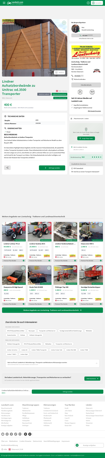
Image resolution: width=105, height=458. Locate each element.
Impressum (66, 441)
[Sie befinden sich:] (72, 118)
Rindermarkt (48, 415)
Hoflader (22, 335)
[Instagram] (7, 434)
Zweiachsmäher (11, 335)
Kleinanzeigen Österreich (94, 411)
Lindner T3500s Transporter (39, 350)
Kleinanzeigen (5, 413)
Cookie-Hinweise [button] (25, 441)
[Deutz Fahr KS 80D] (39, 285)
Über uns (4, 441)
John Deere (68, 411)
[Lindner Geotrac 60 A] (39, 242)
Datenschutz (37, 441)
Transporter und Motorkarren (47, 331)
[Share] (7, 167)
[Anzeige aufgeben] (88, 3)
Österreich (89, 408)
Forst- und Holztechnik (51, 413)
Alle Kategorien (6, 420)
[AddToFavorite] (64, 23)
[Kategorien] (25, 434)
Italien (88, 420)
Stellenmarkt (48, 423)
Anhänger (25, 425)
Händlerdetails (86, 85)
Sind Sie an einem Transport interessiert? (85, 172)
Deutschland (90, 413)
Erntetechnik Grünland (51, 411)
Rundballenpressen (28, 413)
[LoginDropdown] (97, 3)
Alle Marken (5, 423)
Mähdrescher (26, 411)
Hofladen (46, 425)
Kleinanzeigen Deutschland (94, 415)
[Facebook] (11, 434)
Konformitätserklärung (9, 445)
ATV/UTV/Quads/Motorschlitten (15, 331)
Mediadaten (13, 441)
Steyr (66, 413)
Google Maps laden (86, 138)
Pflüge (24, 415)
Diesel (8, 132)
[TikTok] (15, 434)
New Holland (69, 415)
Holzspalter (26, 420)
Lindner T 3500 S (11, 354)
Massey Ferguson (70, 423)
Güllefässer (25, 418)
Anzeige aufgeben (6, 425)
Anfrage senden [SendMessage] (67, 392)
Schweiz (88, 418)
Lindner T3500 (84, 350)
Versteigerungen (6, 418)
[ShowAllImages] (59, 72)
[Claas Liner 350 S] (91, 242)
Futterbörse (47, 420)
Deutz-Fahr (68, 425)
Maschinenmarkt (6, 408)
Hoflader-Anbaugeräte (35, 335)
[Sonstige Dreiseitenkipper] (91, 285)
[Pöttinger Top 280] (65, 285)
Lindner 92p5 (24, 354)
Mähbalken (89, 331)
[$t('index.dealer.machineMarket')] (78, 118)
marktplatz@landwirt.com (77, 455)
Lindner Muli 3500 (71, 350)
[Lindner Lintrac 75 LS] (14, 242)
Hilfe (4, 449)
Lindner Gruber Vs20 (56, 350)
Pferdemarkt (47, 418)
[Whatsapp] (20, 434)
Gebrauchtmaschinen (59, 94)
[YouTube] (2, 434)
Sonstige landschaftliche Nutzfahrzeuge (71, 331)
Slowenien (89, 423)
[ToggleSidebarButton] (4, 3)
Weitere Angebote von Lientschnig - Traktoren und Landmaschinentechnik (33, 216)
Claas (66, 420)
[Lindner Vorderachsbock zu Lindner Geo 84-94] (65, 242)
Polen (88, 425)
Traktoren (25, 408)
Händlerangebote (6, 411)
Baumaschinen (27, 423)
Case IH (67, 418)
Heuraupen (32, 331)
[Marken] (29, 434)
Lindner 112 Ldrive (12, 350)
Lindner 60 (24, 350)
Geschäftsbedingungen (52, 441)
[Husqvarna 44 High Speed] (14, 285)
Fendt (66, 408)
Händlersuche (5, 415)
